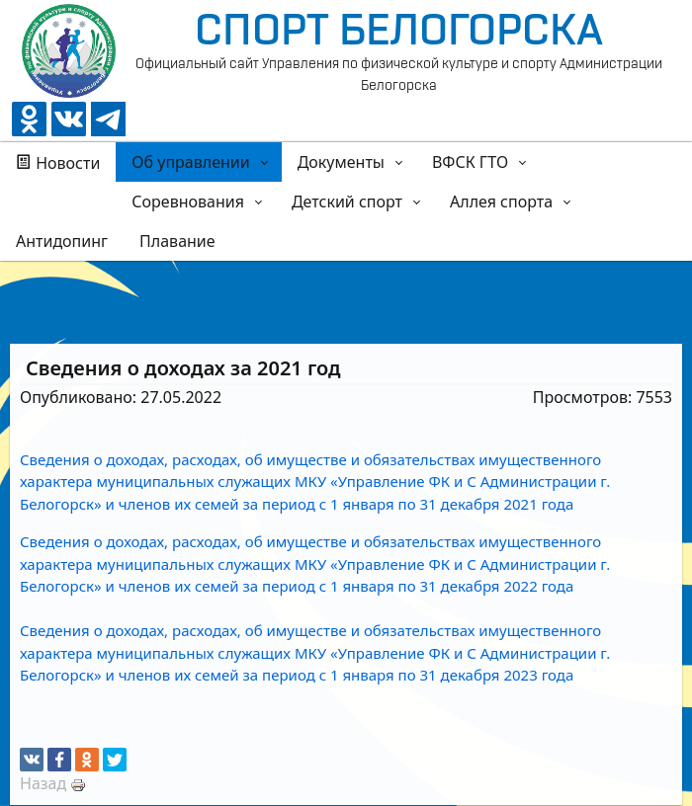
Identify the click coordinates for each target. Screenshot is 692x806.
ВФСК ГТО (470, 162)
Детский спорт (347, 201)
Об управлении (190, 162)
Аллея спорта (501, 201)
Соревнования (187, 201)
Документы (341, 162)
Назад (43, 783)
